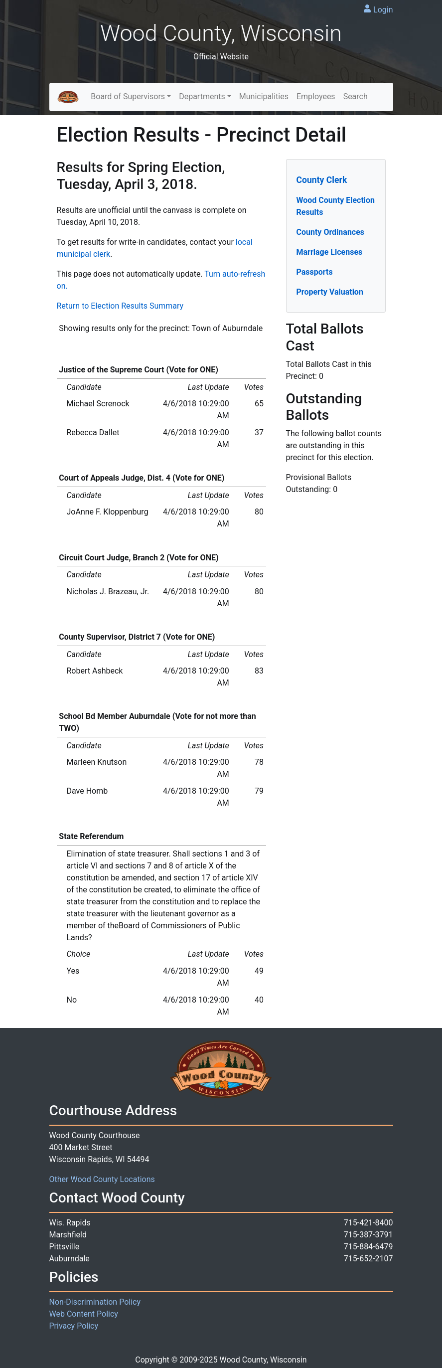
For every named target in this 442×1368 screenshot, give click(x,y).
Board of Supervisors (128, 96)
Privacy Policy (74, 1326)
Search (355, 96)
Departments (202, 96)
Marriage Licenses (329, 252)
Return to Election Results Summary (120, 306)
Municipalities (264, 96)
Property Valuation (329, 292)
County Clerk (321, 180)
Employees (315, 96)
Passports (314, 272)
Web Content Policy (83, 1314)
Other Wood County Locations (102, 1179)
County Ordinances (330, 232)
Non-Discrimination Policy (95, 1302)
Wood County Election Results (335, 206)
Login (383, 9)
